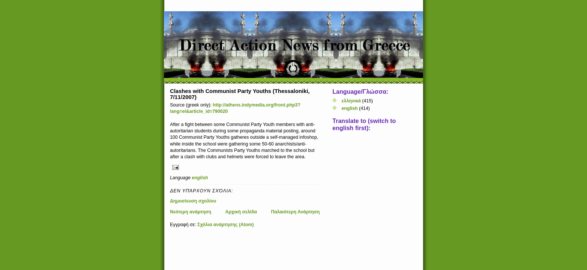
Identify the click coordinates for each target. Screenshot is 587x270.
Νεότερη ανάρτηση (190, 211)
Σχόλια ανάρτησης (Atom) (225, 224)
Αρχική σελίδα (241, 211)
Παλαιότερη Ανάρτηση (295, 211)
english (200, 177)
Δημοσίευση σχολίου (193, 201)
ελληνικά (351, 101)
